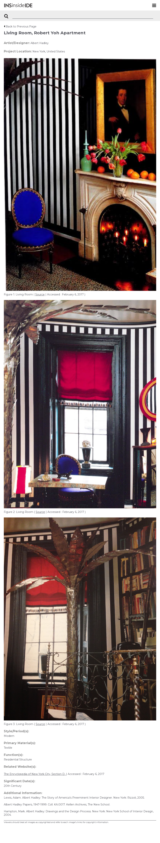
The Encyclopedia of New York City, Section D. (35, 774)
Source (40, 294)
